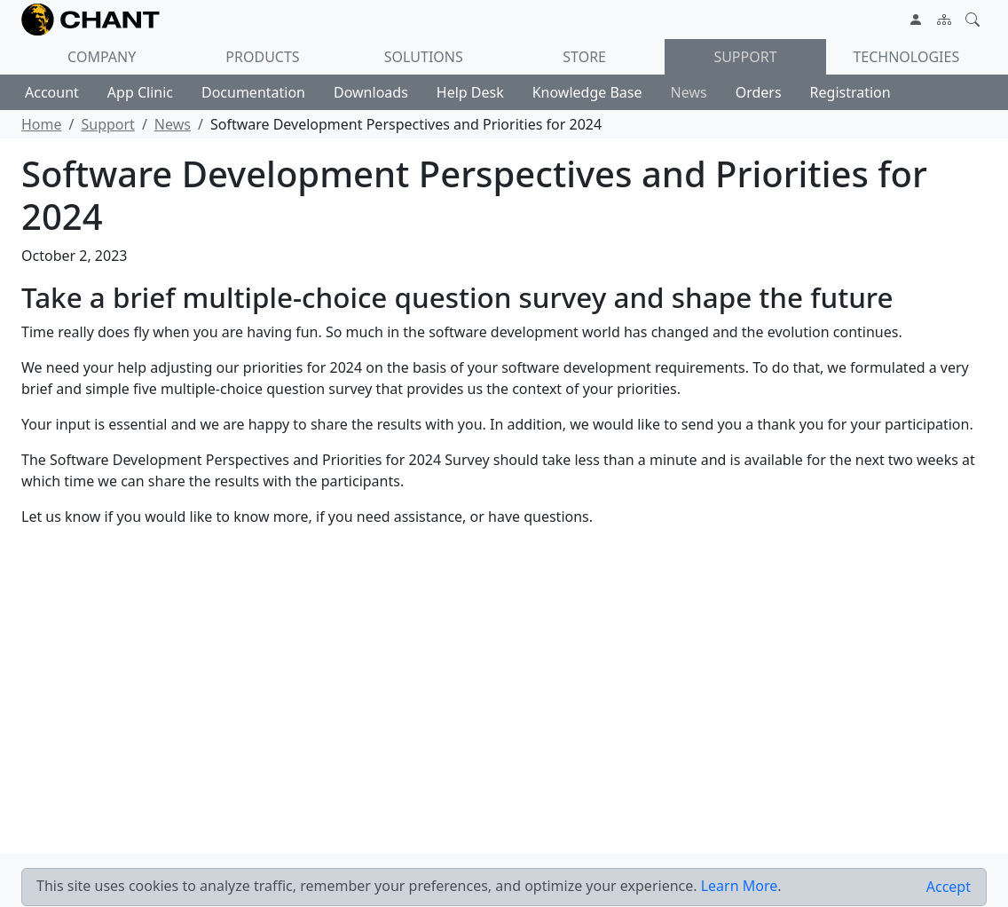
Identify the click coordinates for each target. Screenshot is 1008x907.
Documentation (253, 92)
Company (101, 57)
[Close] (948, 887)
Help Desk (470, 92)
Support (744, 57)
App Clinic (140, 92)
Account (52, 92)
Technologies (906, 57)
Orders (759, 92)
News (689, 92)
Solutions (423, 57)
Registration (850, 92)
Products (262, 57)
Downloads (371, 92)
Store (584, 57)
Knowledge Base (587, 92)
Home (41, 124)
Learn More (739, 885)
